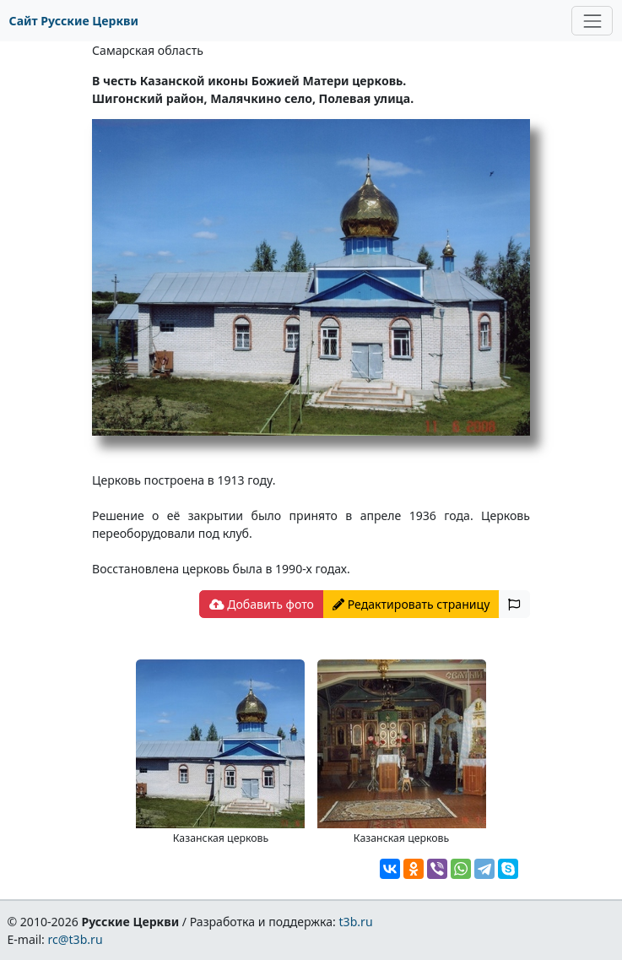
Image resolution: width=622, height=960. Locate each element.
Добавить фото (261, 604)
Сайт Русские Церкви (73, 21)
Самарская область (147, 50)
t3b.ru (356, 922)
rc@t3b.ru (75, 939)
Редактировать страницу (411, 604)
